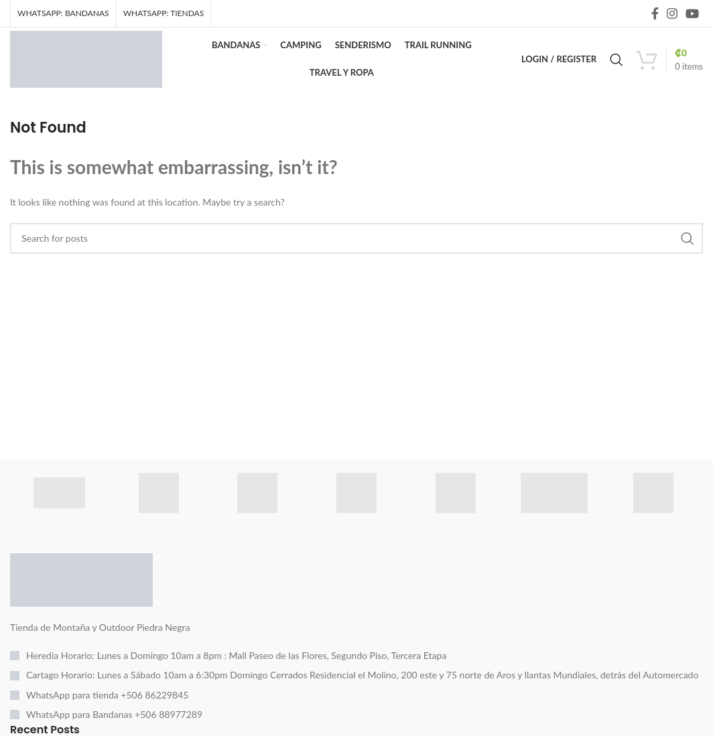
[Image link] (81, 585)
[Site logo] (92, 62)
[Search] (616, 63)
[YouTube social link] (692, 14)
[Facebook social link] (655, 14)
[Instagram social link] (672, 14)
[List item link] (356, 663)
